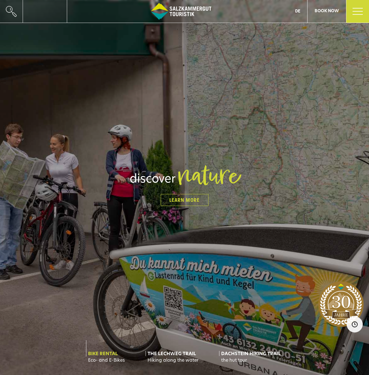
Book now (327, 11)
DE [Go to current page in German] (297, 11)
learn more (184, 199)
